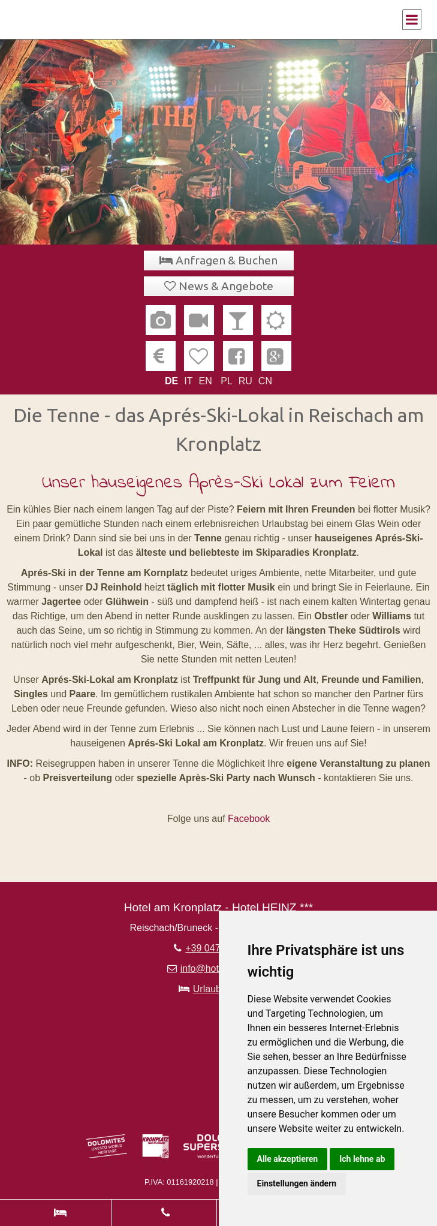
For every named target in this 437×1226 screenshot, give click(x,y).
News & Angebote (226, 286)
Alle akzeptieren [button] (287, 1159)
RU (245, 381)
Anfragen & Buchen (227, 260)
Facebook (249, 819)
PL (227, 381)
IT (188, 381)
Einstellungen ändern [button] (297, 1183)
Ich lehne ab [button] (362, 1159)
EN (205, 381)
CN (265, 381)
